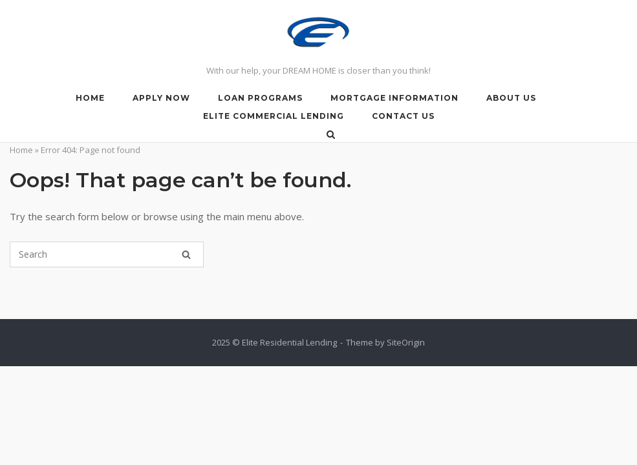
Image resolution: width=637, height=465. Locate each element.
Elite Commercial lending (273, 116)
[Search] (186, 254)
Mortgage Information (394, 98)
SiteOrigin (406, 342)
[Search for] (107, 254)
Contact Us (403, 116)
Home (21, 150)
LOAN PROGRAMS (260, 98)
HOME (90, 98)
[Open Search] (330, 135)
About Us (511, 98)
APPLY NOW (161, 98)
